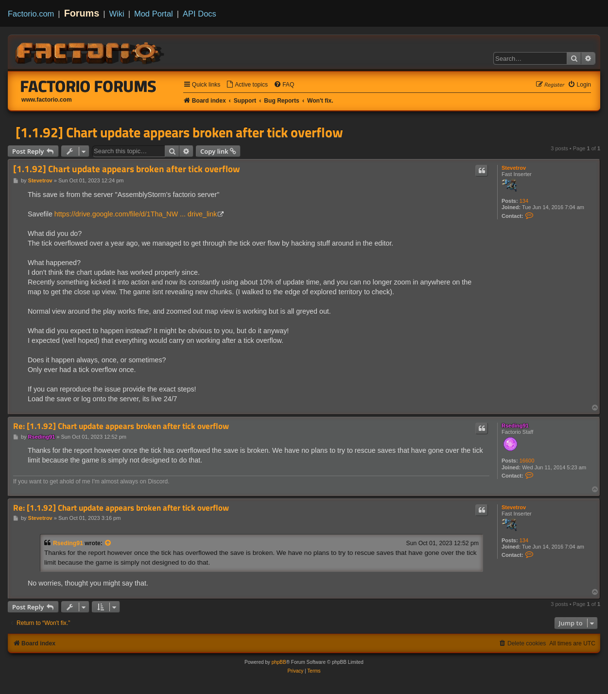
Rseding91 (515, 425)
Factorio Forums (88, 86)
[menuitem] (247, 84)
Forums (82, 13)
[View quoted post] (108, 543)
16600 (527, 460)
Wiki (116, 13)
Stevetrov (514, 168)
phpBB (279, 662)
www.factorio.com (46, 99)
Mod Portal (153, 13)
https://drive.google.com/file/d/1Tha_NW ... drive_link (135, 214)
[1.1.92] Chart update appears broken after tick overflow (179, 132)
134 (524, 201)
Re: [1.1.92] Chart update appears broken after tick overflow (121, 426)
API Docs (199, 13)
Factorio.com (31, 13)
